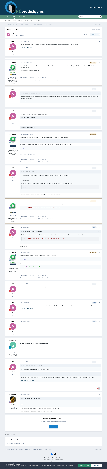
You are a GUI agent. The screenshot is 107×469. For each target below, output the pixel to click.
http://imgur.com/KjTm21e (26, 47)
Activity (8, 16)
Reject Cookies (96, 465)
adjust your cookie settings (50, 465)
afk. (13, 33)
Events (26, 20)
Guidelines (7, 20)
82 (13, 54)
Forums (20, 20)
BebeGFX (13, 394)
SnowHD (13, 340)
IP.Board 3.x (21, 35)
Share (86, 34)
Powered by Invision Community (54, 460)
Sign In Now (53, 426)
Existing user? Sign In (96, 7)
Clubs (14, 20)
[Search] (84, 16)
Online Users (38, 20)
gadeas (13, 62)
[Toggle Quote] (22, 93)
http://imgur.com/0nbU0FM (26, 308)
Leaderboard (22, 16)
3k (11, 77)
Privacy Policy (47, 457)
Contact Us (55, 457)
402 (11, 352)
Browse (14, 17)
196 (14, 77)
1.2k (11, 407)
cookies (15, 465)
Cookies (61, 457)
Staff (31, 20)
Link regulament (58, 80)
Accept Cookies (84, 465)
